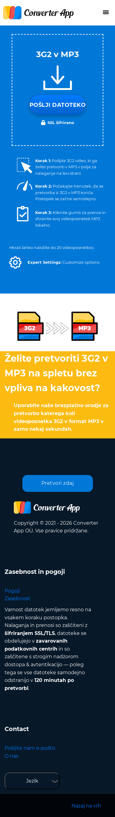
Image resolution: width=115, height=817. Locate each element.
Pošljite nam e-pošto (30, 748)
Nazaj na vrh (86, 806)
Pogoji (12, 591)
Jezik (32, 781)
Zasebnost (17, 598)
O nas (11, 756)
